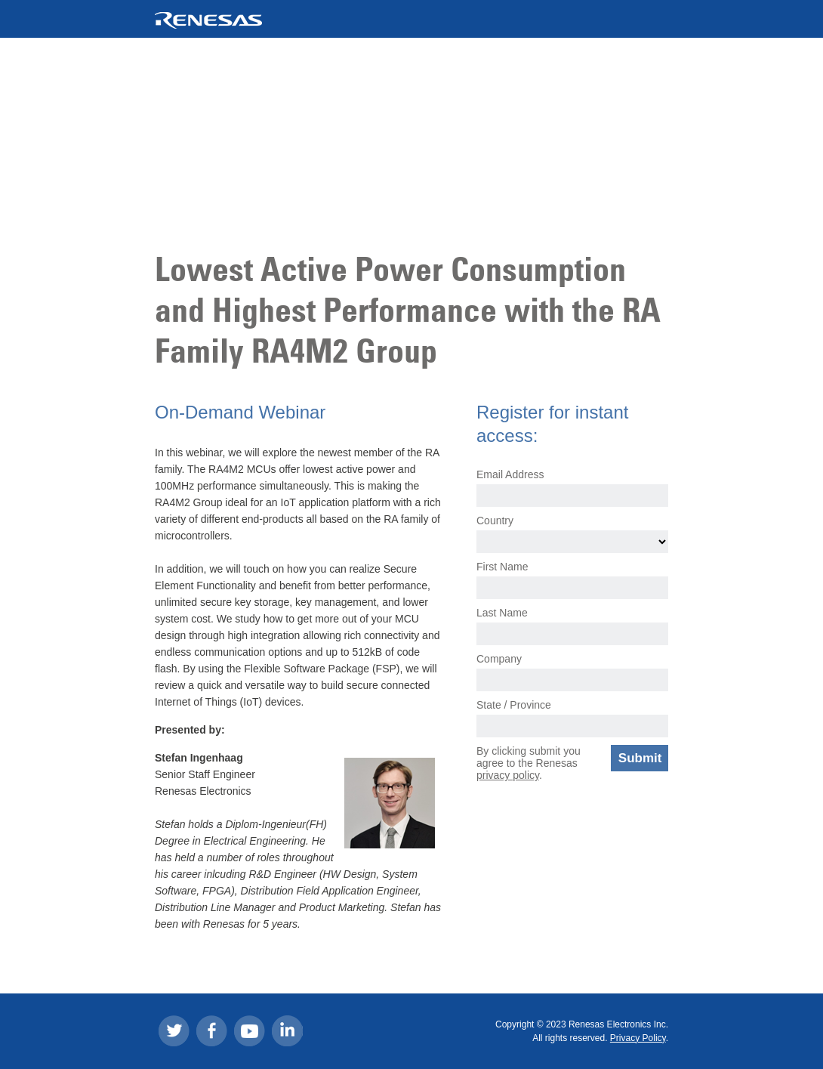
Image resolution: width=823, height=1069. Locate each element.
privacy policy (507, 775)
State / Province (513, 705)
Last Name (502, 613)
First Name (502, 567)
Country (494, 520)
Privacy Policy (638, 1038)
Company (499, 659)
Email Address (510, 474)
